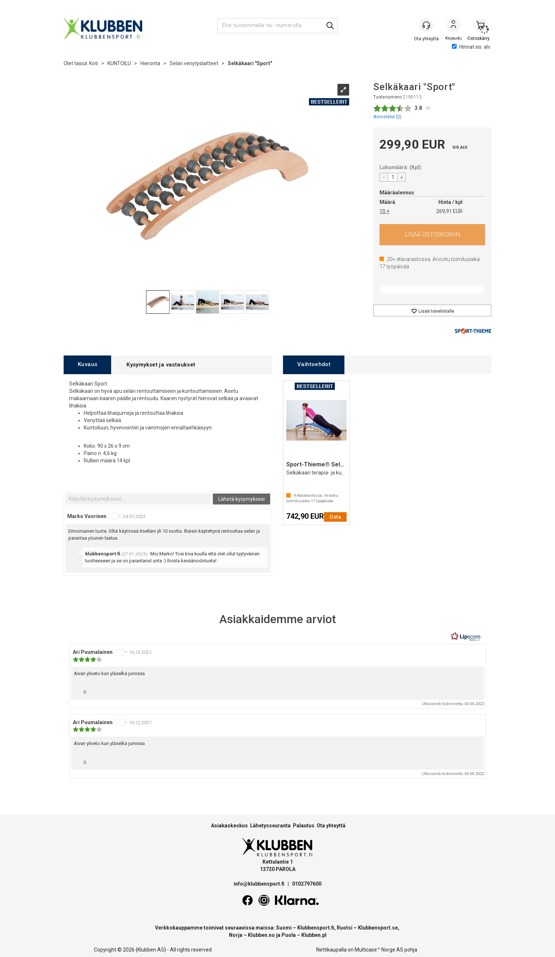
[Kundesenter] (426, 25)
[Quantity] (392, 177)
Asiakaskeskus (229, 825)
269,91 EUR (449, 211)
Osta (432, 234)
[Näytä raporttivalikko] (476, 690)
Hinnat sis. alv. (471, 47)
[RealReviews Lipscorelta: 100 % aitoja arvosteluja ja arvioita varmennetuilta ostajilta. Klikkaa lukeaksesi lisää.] (466, 636)
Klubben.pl (313, 935)
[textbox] (138, 499)
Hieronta (150, 63)
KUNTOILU (119, 63)
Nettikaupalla (331, 950)
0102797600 (306, 884)
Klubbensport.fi (315, 928)
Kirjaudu (453, 26)
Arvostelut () (387, 116)
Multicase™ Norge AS (379, 950)
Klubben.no (261, 935)
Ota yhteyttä (331, 825)
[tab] (87, 364)
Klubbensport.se (378, 928)
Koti (93, 63)
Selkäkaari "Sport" (250, 63)
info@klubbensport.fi (260, 884)
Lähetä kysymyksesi (241, 499)
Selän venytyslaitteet (194, 63)
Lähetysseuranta (270, 825)
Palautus (303, 825)
